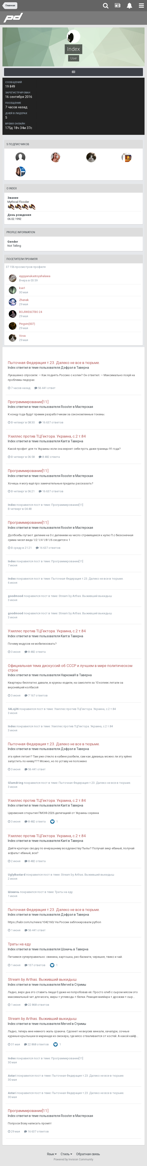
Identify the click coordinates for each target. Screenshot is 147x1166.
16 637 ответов (51, 422)
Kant (64, 441)
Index (12, 367)
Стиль (66, 1154)
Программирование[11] (28, 402)
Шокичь (13, 892)
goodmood (15, 596)
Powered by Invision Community (73, 1159)
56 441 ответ (45, 388)
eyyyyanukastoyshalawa (34, 276)
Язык (52, 1154)
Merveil (66, 984)
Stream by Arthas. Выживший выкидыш (85, 596)
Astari (12, 1075)
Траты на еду (64, 892)
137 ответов (34, 965)
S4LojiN (13, 709)
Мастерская (84, 407)
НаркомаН (69, 675)
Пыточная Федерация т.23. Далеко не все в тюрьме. (54, 362)
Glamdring (15, 782)
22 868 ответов (36, 1004)
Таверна (82, 367)
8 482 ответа (49, 457)
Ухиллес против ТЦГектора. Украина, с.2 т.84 (47, 436)
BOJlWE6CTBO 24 (30, 312)
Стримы (80, 984)
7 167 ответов (36, 695)
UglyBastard (16, 874)
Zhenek (24, 300)
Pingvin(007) (27, 323)
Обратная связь (88, 1154)
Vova (22, 335)
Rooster (66, 407)
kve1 (22, 288)
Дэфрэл (67, 367)
